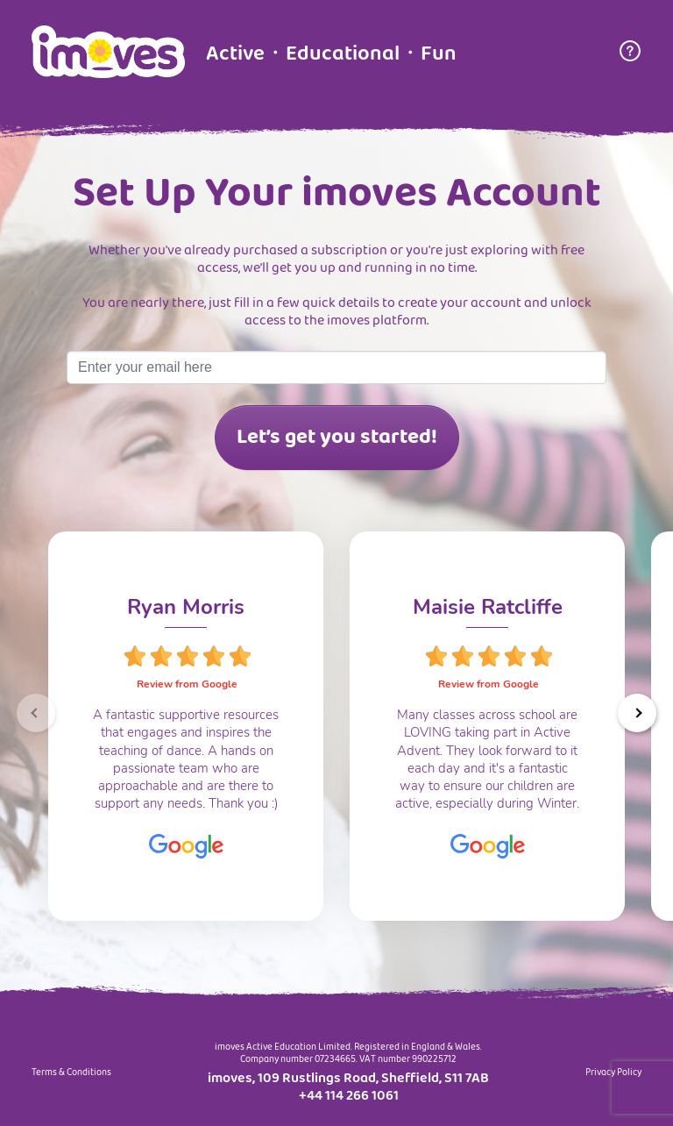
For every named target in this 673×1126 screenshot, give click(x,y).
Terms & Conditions (71, 1073)
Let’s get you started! (337, 437)
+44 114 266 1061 (349, 1096)
